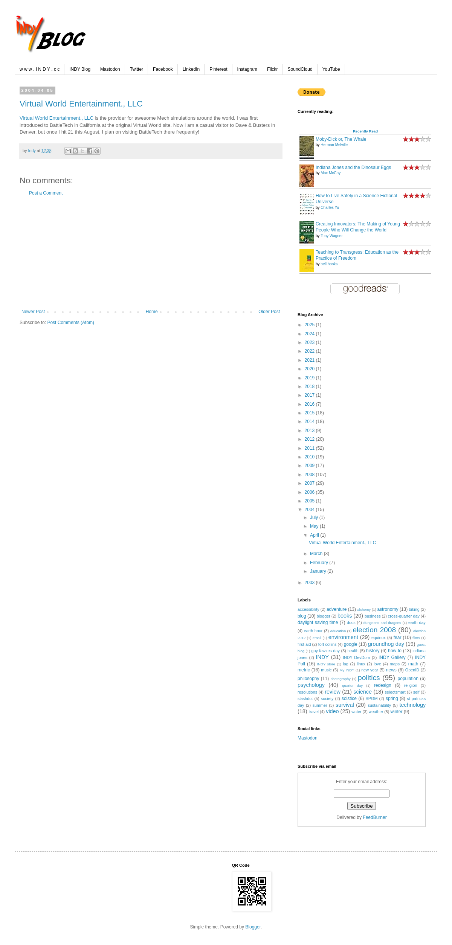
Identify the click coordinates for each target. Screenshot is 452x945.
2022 (310, 351)
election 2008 (374, 630)
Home (152, 311)
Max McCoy (331, 173)
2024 (310, 333)
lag (345, 664)
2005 (310, 501)
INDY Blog (79, 69)
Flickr (272, 69)
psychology (311, 685)
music (326, 670)
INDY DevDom (356, 657)
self (416, 692)
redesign (382, 685)
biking (414, 609)
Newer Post (33, 311)
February (319, 562)
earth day (417, 622)
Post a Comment (46, 193)
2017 (310, 395)
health (352, 650)
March (317, 553)
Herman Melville (334, 145)
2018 (310, 386)
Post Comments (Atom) (70, 322)
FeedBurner (374, 817)
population (408, 678)
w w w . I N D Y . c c (40, 69)
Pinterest (218, 69)
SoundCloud (300, 69)
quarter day (352, 685)
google (350, 644)
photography (341, 679)
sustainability (379, 705)
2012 (310, 439)
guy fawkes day (325, 650)
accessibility (308, 609)
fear (398, 637)
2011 (310, 448)
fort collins (327, 644)
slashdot (305, 698)
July (314, 517)
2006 (310, 492)
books (344, 616)
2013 (310, 430)
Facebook (163, 69)
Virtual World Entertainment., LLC (81, 103)
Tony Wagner (332, 236)
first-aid (304, 644)
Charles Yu (330, 207)
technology (412, 705)
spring (392, 698)
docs (351, 622)
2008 (310, 474)
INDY (322, 657)
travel (314, 711)
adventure (337, 609)
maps (395, 664)
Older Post (269, 311)
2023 (310, 342)
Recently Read (365, 131)
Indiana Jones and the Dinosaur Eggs (353, 167)
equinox (378, 637)
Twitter (136, 69)
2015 (310, 412)
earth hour (313, 630)
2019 (310, 377)
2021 (310, 360)
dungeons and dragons (382, 623)
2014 (310, 421)
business (373, 616)
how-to (395, 650)
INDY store (326, 664)
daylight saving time (318, 622)
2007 (310, 483)
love (377, 664)
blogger (323, 616)
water (356, 711)
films (416, 638)
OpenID (412, 670)
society (327, 698)
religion (410, 685)
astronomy (387, 609)
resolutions (307, 692)
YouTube (331, 69)
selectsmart (395, 692)
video (332, 711)
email (317, 638)
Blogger (253, 927)
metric (304, 670)
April (315, 535)
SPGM (372, 698)
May (315, 526)
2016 (310, 404)
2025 (310, 324)
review (333, 692)
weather (376, 711)
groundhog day (386, 644)
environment (343, 637)
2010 (310, 457)
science (362, 692)
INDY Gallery (392, 657)
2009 (310, 465)
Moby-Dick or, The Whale (341, 139)
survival (345, 705)
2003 (310, 582)
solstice (349, 698)
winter (396, 711)
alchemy (364, 609)
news (391, 670)
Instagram (247, 69)
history (372, 650)
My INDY (346, 670)
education (338, 631)
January (318, 571)
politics (369, 678)
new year (369, 670)
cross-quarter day (404, 616)
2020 (310, 368)
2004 (310, 509)
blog (302, 616)
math (413, 664)
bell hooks (329, 264)
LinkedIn (191, 69)
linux (361, 664)
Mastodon (110, 69)
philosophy (308, 678)
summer (320, 705)
